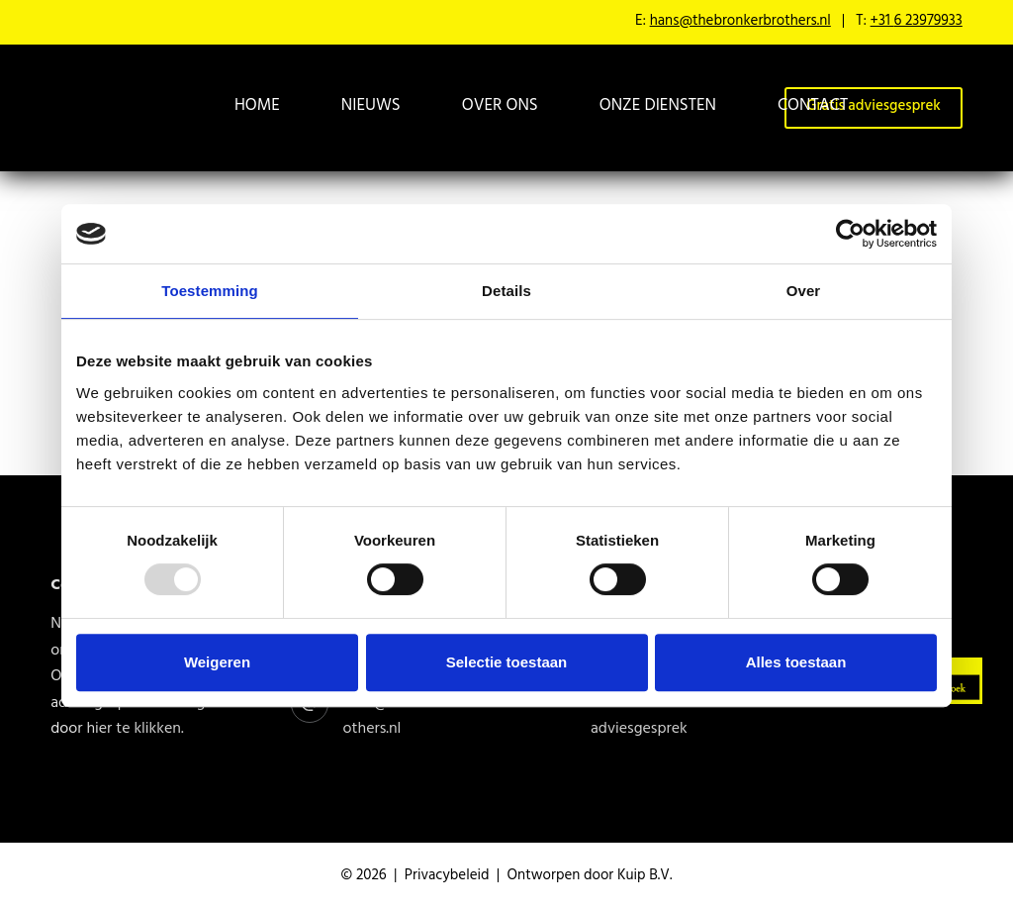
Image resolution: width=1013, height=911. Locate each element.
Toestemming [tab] (209, 290)
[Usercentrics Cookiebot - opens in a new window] (850, 234)
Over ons (500, 107)
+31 (917, 22)
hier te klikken (133, 730)
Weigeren (217, 662)
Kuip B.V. (644, 876)
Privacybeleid (447, 876)
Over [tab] (803, 290)
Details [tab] (506, 290)
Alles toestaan (796, 662)
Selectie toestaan (507, 662)
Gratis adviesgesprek (639, 717)
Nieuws (371, 107)
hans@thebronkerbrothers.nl (740, 22)
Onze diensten (657, 107)
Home (257, 107)
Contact (813, 107)
